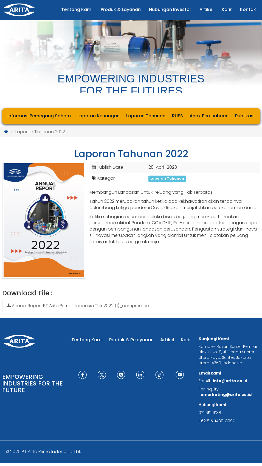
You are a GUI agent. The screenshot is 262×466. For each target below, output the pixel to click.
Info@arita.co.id (230, 381)
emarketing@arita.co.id (226, 394)
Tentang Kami (87, 340)
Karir (186, 340)
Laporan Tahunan (167, 178)
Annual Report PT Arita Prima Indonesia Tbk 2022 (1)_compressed (78, 306)
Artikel (167, 340)
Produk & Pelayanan (131, 340)
